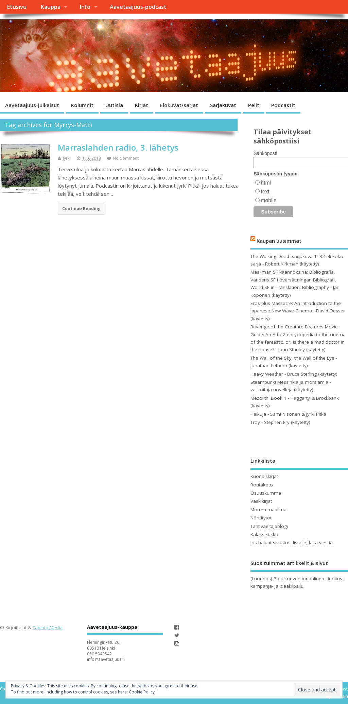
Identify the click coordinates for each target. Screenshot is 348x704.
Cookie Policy (142, 692)
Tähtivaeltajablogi (269, 526)
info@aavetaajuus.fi (106, 659)
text (265, 191)
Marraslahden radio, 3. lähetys (118, 147)
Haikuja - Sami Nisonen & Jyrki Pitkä (288, 414)
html (266, 183)
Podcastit (283, 105)
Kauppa (50, 7)
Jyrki (67, 158)
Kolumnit (82, 105)
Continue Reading (81, 208)
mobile (268, 200)
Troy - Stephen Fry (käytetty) (280, 422)
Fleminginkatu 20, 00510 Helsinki (103, 645)
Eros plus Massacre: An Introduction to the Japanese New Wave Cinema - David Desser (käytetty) (297, 311)
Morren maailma (268, 509)
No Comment (126, 158)
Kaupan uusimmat (279, 240)
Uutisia (114, 105)
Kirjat (141, 105)
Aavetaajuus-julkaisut (32, 105)
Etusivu (17, 7)
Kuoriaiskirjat (264, 476)
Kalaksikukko (264, 534)
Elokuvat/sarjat (179, 105)
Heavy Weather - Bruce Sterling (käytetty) (293, 374)
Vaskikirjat (261, 501)
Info (85, 7)
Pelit (253, 105)
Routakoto (261, 485)
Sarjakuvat (223, 105)
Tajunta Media (48, 627)
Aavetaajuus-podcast (138, 7)
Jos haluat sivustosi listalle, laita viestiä (291, 542)
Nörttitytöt (261, 518)
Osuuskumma (265, 493)
